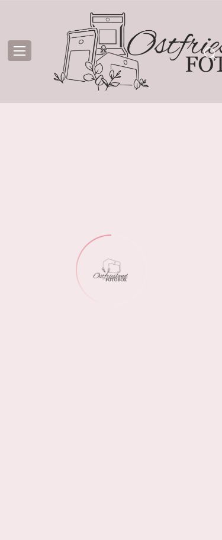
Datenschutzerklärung (111, 524)
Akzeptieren (111, 432)
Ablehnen (111, 465)
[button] (204, 301)
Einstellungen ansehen (111, 498)
